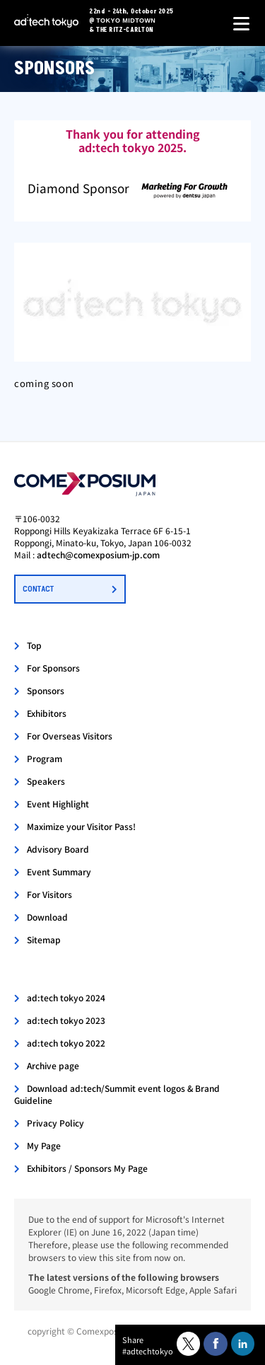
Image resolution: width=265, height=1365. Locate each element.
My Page (44, 1145)
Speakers (46, 781)
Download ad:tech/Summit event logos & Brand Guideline (117, 1094)
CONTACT (38, 589)
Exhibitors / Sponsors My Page (87, 1168)
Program (44, 758)
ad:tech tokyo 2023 (66, 1020)
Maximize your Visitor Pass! (81, 826)
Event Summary (59, 871)
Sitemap (44, 939)
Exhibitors (46, 713)
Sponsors (45, 690)
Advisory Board (58, 849)
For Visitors (49, 894)
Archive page (53, 1065)
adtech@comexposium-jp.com (98, 554)
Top (34, 645)
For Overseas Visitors (69, 736)
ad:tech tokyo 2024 (66, 997)
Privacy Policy (55, 1123)
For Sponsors (53, 668)
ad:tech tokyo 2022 (66, 1043)
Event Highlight (58, 803)
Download (47, 917)
